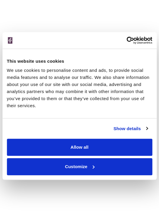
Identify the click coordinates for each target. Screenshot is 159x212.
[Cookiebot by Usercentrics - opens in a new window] (126, 40)
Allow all (79, 147)
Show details (127, 128)
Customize (79, 166)
